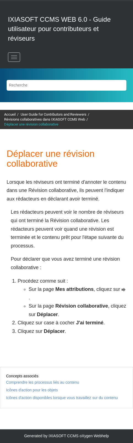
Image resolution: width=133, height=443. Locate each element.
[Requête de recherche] (66, 85)
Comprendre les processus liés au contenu (42, 382)
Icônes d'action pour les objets (32, 390)
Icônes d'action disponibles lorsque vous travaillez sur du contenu (62, 397)
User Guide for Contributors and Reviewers (53, 114)
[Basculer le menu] (14, 57)
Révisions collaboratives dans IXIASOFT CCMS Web (44, 119)
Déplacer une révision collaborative (31, 124)
